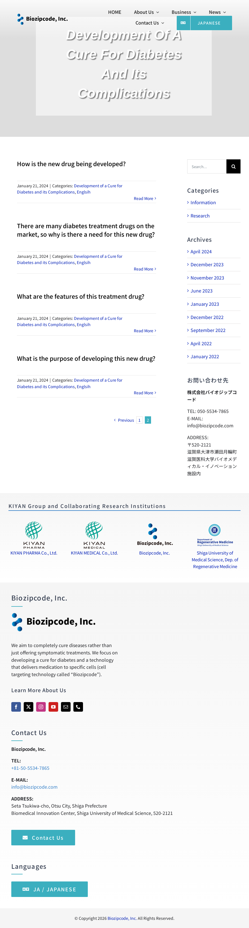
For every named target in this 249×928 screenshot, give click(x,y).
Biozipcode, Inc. (122, 918)
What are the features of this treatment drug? (80, 296)
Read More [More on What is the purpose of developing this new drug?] (143, 392)
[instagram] (41, 707)
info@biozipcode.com (34, 786)
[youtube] (53, 707)
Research (200, 215)
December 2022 (207, 317)
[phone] (78, 707)
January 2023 (205, 303)
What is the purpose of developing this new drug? (86, 358)
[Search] (233, 166)
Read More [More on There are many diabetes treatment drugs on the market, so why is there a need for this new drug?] (143, 269)
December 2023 (207, 264)
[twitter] (28, 707)
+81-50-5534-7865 (30, 767)
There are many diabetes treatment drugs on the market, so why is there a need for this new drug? (86, 229)
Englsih (84, 192)
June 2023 (202, 290)
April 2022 (201, 343)
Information (203, 202)
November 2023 (207, 277)
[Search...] (206, 166)
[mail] (66, 707)
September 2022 (208, 330)
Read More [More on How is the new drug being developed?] (143, 198)
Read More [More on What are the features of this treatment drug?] (143, 330)
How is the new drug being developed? (71, 163)
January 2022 (205, 356)
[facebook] (16, 707)
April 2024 (201, 251)
